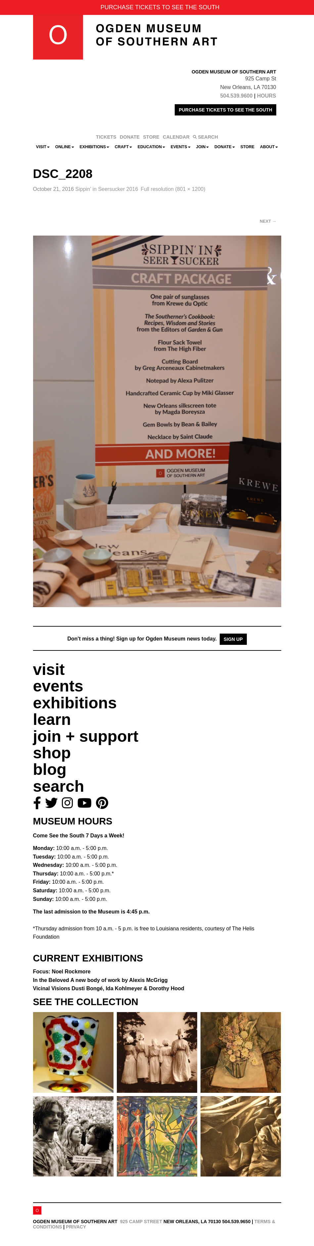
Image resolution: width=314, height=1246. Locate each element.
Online (64, 147)
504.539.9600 (236, 96)
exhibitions (75, 703)
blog (50, 769)
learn (52, 719)
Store (247, 147)
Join (202, 147)
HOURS (266, 96)
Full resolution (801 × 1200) (173, 189)
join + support (86, 736)
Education (151, 147)
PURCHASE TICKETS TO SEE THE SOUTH (225, 109)
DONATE (130, 137)
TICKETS (106, 137)
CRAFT (123, 147)
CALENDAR (176, 137)
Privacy (76, 1226)
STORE (151, 137)
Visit (43, 147)
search (58, 786)
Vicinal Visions (108, 988)
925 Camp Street (141, 1221)
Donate (224, 147)
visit (49, 669)
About (269, 147)
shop (52, 753)
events (58, 686)
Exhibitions (95, 147)
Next (268, 221)
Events (181, 147)
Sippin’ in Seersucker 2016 (106, 189)
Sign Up (233, 639)
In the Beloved (100, 980)
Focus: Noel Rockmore (62, 971)
